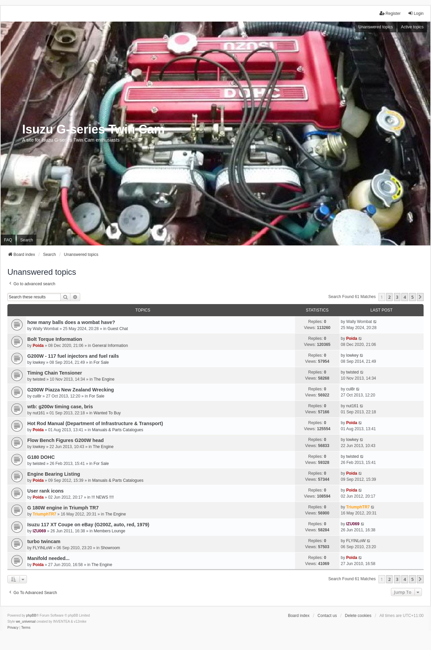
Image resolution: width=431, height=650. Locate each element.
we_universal (25, 621)
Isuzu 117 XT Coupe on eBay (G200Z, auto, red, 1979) (88, 524)
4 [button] (404, 297)
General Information (110, 345)
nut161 (39, 413)
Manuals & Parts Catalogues (117, 429)
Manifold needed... (48, 558)
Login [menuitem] (416, 13)
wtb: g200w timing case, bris (60, 406)
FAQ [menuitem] (8, 240)
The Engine (104, 379)
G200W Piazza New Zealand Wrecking (70, 389)
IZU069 (39, 531)
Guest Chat (117, 328)
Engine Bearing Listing (53, 474)
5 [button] (412, 297)
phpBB (31, 615)
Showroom (110, 547)
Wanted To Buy (107, 413)
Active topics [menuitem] (412, 27)
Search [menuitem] (26, 240)
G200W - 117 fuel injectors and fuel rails (73, 356)
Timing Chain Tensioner (54, 373)
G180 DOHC (41, 457)
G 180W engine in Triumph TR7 (63, 507)
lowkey (39, 362)
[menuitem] (13, 628)
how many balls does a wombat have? (71, 322)
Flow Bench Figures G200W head (65, 440)
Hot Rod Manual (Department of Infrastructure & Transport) (95, 423)
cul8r (37, 396)
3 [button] (397, 297)
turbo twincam (43, 541)
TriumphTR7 (44, 514)
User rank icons (45, 491)
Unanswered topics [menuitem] (376, 27)
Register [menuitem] (390, 13)
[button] (420, 297)
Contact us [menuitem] (327, 615)
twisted (39, 379)
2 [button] (389, 297)
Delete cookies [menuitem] (358, 615)
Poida (38, 345)
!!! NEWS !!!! (103, 497)
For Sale (101, 362)
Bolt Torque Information (54, 339)
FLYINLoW (42, 547)
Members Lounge (109, 531)
